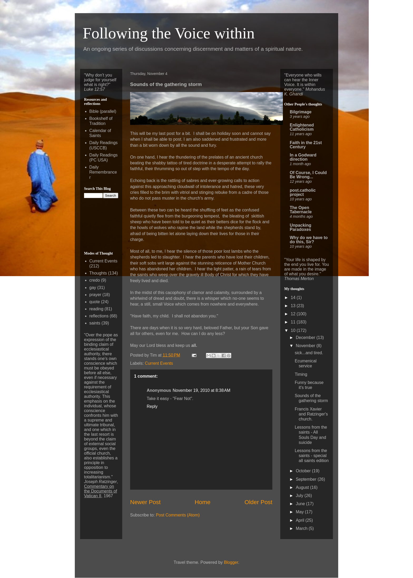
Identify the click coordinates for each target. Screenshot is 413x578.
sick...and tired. (309, 353)
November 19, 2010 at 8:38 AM (201, 390)
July (300, 495)
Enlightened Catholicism (302, 127)
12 (294, 314)
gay (92, 287)
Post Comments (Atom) (178, 515)
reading (96, 309)
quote (94, 302)
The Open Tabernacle (301, 209)
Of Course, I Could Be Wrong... (308, 174)
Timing (301, 374)
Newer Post (145, 502)
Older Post (258, 502)
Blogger (231, 562)
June (301, 503)
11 (294, 322)
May (300, 512)
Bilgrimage (301, 112)
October (304, 471)
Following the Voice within (169, 33)
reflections (99, 316)
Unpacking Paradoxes (300, 227)
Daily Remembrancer (103, 172)
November (306, 345)
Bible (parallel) (102, 111)
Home (202, 502)
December (306, 337)
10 (294, 330)
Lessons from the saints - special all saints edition (312, 455)
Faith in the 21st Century (306, 144)
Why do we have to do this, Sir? (309, 239)
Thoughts (98, 273)
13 (294, 305)
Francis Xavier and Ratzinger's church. (311, 414)
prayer (95, 294)
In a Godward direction (303, 157)
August (303, 487)
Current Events (159, 363)
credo (94, 280)
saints (94, 323)
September (307, 479)
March (302, 528)
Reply (152, 406)
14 (294, 297)
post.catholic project (303, 192)
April (300, 520)
